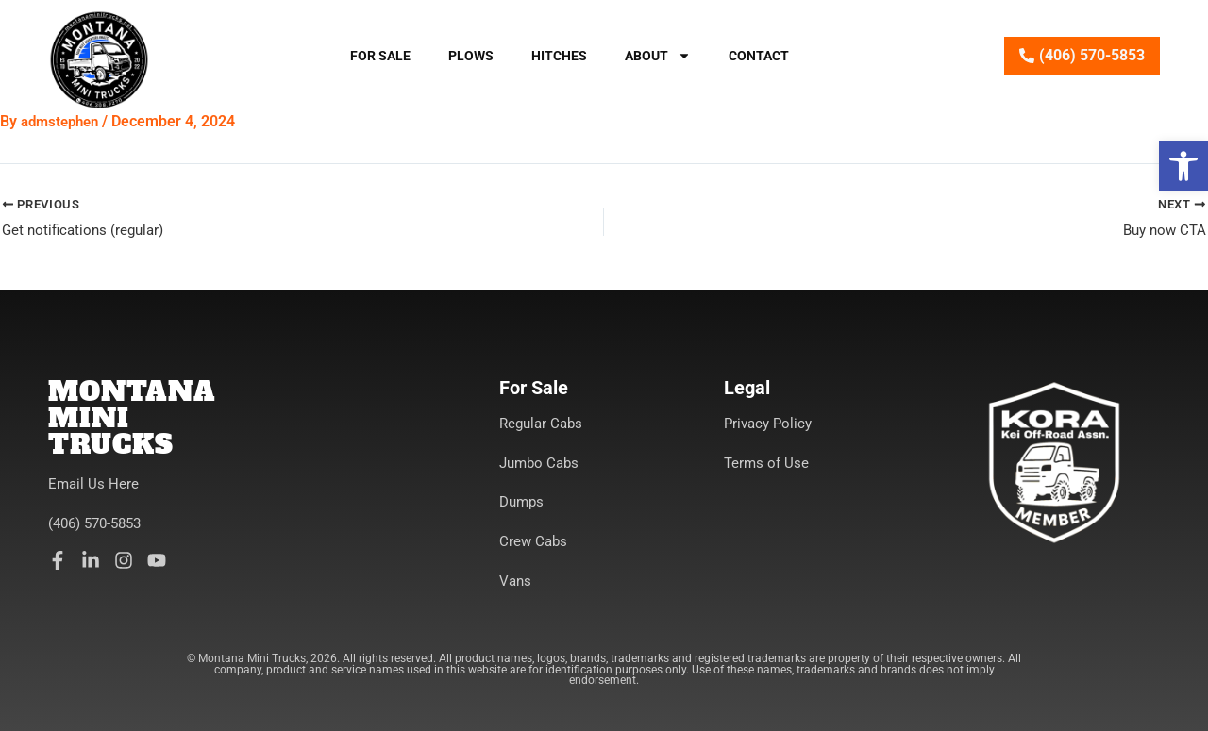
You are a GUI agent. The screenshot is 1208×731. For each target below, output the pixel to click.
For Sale (380, 55)
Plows (471, 55)
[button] (1183, 166)
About (658, 56)
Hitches (559, 55)
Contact (759, 55)
